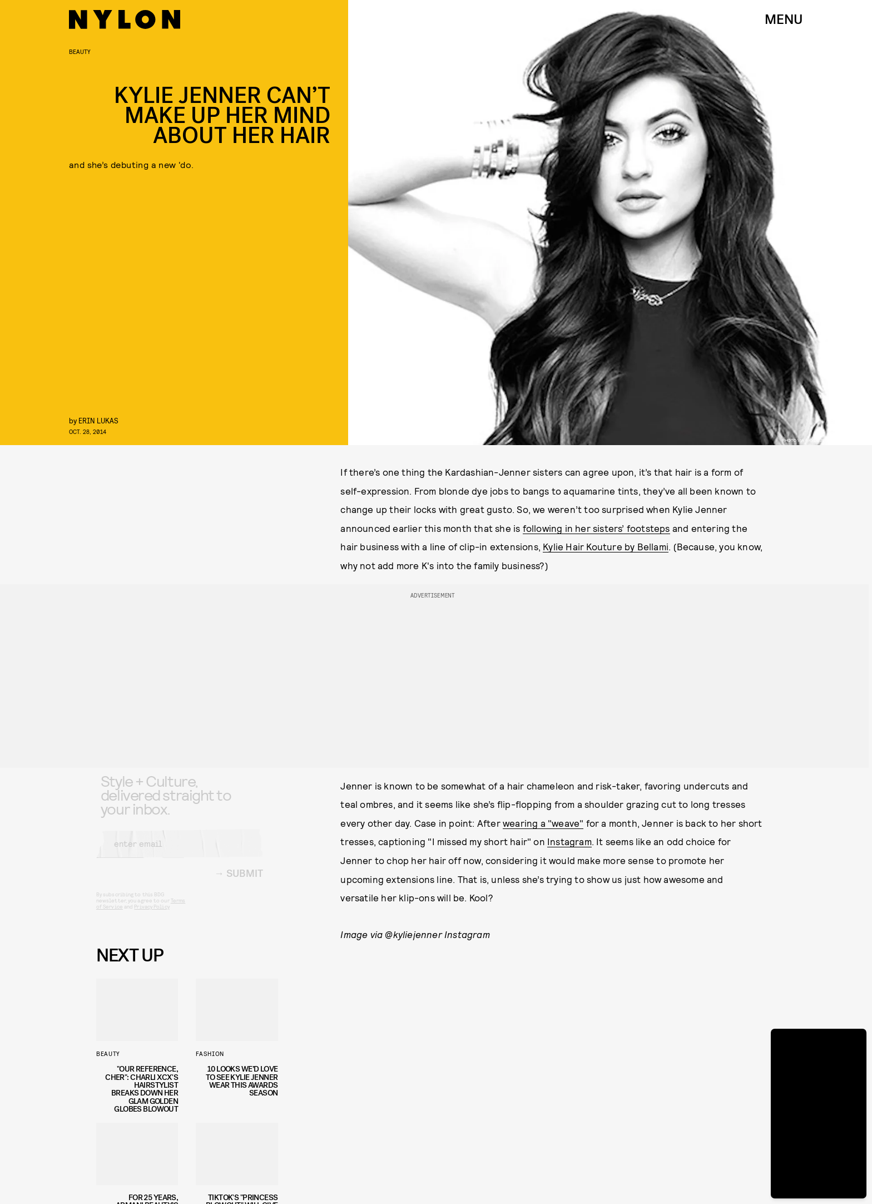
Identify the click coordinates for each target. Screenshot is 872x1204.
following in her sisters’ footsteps (596, 528)
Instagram (569, 841)
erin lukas (98, 420)
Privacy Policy (151, 915)
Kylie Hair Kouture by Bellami (605, 546)
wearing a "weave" (543, 822)
